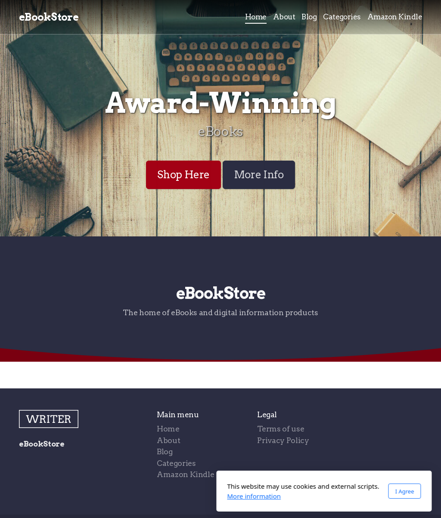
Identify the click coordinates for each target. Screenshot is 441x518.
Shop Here (183, 174)
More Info (259, 174)
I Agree (301, 491)
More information (150, 496)
